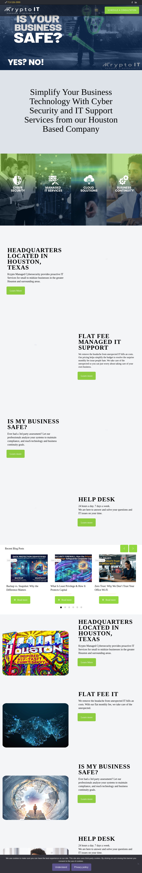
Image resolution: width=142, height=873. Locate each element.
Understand (61, 867)
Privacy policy (81, 867)
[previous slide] (124, 548)
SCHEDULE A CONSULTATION (122, 10)
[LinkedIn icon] (136, 2)
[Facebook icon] (132, 2)
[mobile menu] (96, 10)
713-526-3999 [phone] (13, 2)
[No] (138, 863)
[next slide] (133, 548)
